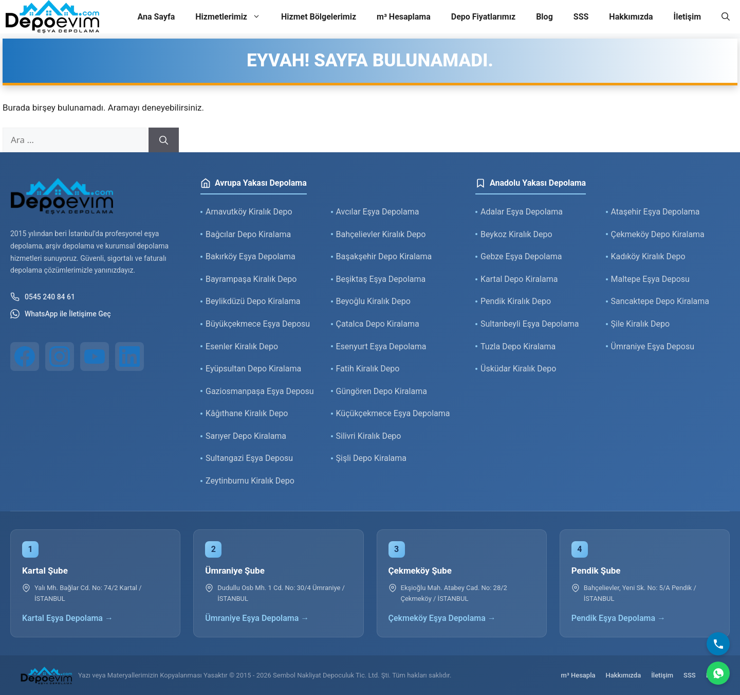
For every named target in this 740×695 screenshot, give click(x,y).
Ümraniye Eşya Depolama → (257, 618)
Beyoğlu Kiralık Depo (373, 301)
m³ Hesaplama (404, 17)
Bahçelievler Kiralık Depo (381, 234)
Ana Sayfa (156, 17)
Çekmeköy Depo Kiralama (658, 234)
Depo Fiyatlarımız (483, 17)
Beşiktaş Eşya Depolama (381, 279)
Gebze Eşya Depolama (521, 256)
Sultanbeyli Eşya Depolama (529, 324)
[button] (725, 17)
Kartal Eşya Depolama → (67, 618)
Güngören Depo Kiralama (381, 391)
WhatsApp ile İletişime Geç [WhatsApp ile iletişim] (60, 313)
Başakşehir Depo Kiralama (384, 256)
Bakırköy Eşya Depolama (250, 256)
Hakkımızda (631, 17)
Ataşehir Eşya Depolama (655, 212)
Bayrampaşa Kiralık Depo (251, 279)
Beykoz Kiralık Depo (516, 234)
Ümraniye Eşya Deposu (653, 346)
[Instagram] (59, 356)
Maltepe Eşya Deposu (650, 279)
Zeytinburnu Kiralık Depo (250, 481)
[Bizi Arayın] (718, 643)
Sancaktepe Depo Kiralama (660, 301)
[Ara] (164, 140)
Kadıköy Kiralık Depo (648, 256)
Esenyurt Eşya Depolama (381, 346)
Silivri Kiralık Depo (368, 436)
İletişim (687, 17)
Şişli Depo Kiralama (371, 458)
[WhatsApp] (718, 673)
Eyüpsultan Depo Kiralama (253, 368)
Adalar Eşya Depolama (521, 212)
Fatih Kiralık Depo (368, 368)
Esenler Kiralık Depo (242, 346)
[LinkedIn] (129, 356)
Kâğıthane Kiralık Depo (247, 413)
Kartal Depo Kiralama (519, 279)
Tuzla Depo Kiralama (518, 346)
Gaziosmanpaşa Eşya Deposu (260, 391)
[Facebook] (24, 356)
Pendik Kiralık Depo (515, 301)
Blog (544, 17)
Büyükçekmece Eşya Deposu (258, 324)
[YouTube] (94, 356)
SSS (581, 17)
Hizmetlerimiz (233, 17)
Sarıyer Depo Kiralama (246, 436)
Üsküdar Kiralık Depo (518, 368)
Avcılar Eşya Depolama (377, 212)
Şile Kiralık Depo (640, 324)
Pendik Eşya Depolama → (618, 618)
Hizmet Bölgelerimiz (318, 17)
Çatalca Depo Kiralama (377, 324)
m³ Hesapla (578, 675)
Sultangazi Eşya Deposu (249, 458)
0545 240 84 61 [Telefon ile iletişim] (42, 296)
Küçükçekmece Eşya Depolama (393, 413)
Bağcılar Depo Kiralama (248, 234)
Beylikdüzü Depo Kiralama (253, 301)
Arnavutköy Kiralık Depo (249, 212)
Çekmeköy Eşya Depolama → (442, 618)
